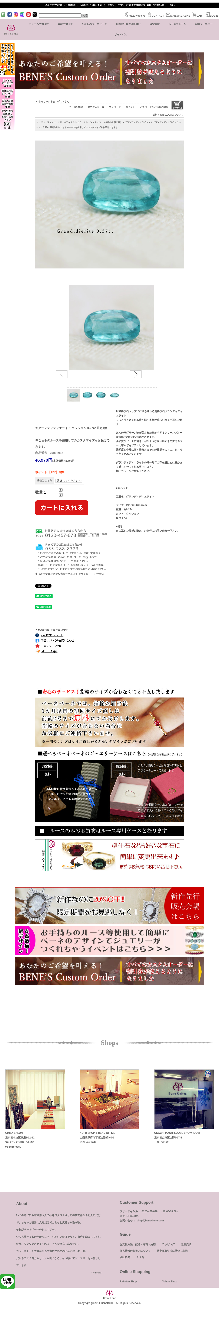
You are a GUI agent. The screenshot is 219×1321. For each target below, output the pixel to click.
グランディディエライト (136, 122)
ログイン (130, 107)
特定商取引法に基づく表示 (172, 1250)
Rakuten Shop (128, 1281)
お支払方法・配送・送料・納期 (138, 1244)
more (98, 1272)
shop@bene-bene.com (150, 1220)
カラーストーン (84, 122)
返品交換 (186, 1244)
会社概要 (125, 1257)
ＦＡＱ (140, 1257)
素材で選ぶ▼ (65, 24)
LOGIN (212, 15)
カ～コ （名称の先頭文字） (108, 122)
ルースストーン (177, 24)
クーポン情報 (76, 107)
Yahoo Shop (169, 1281)
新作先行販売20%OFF (128, 24)
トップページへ (43, 122)
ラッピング (168, 1244)
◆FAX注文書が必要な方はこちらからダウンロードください (69, 574)
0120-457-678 (135, 15)
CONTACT (155, 15)
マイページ (115, 107)
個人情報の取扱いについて (135, 1250)
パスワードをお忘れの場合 (154, 107)
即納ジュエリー (204, 24)
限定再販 (155, 24)
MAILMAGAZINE (178, 15)
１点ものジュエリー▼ (94, 24)
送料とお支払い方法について (168, 114)
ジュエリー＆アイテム (64, 122)
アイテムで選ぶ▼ (39, 24)
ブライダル (120, 34)
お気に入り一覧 (96, 107)
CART (197, 15)
